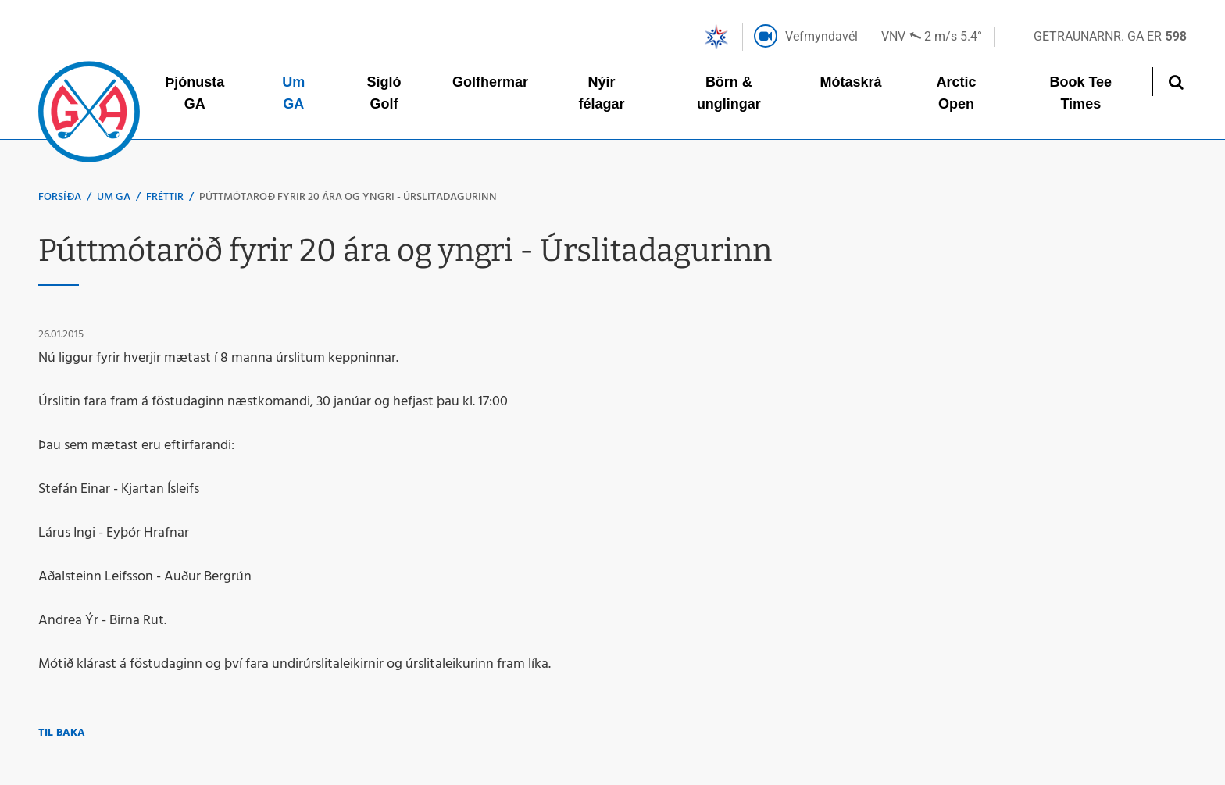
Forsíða (59, 197)
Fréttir (165, 197)
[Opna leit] (1175, 81)
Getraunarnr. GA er (1110, 36)
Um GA (113, 197)
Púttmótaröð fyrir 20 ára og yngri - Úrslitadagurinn (348, 197)
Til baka (61, 733)
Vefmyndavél (821, 36)
